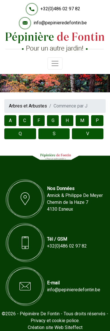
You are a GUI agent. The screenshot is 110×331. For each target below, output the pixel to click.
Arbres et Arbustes (28, 106)
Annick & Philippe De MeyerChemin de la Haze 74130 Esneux (75, 202)
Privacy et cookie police (55, 320)
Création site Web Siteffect (55, 327)
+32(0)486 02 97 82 (60, 8)
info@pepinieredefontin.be (60, 22)
